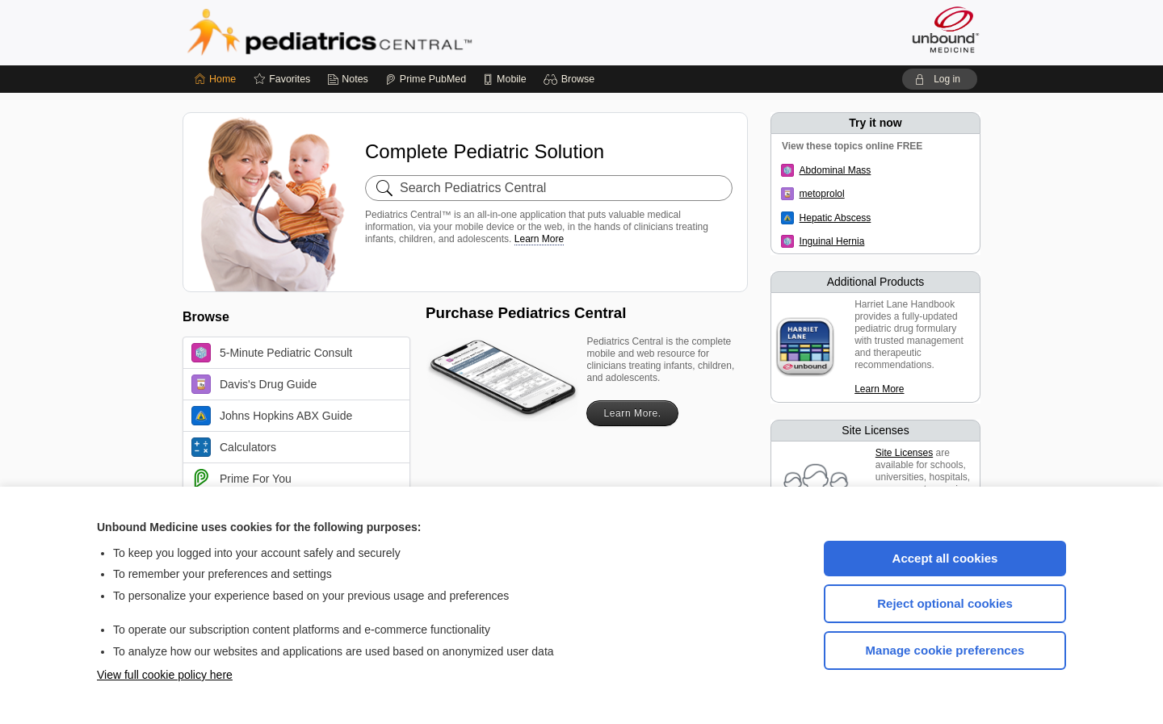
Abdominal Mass (835, 170)
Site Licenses (904, 452)
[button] (571, 79)
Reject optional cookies (945, 603)
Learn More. (632, 413)
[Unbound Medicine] (945, 29)
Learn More (539, 239)
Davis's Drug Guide (254, 384)
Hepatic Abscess (835, 218)
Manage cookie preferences (945, 650)
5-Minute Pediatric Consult (271, 352)
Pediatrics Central (388, 32)
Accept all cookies (945, 558)
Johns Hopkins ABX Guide (271, 415)
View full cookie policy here (165, 674)
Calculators (233, 447)
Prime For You (241, 478)
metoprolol (822, 193)
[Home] (215, 79)
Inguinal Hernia (832, 241)
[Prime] (425, 79)
